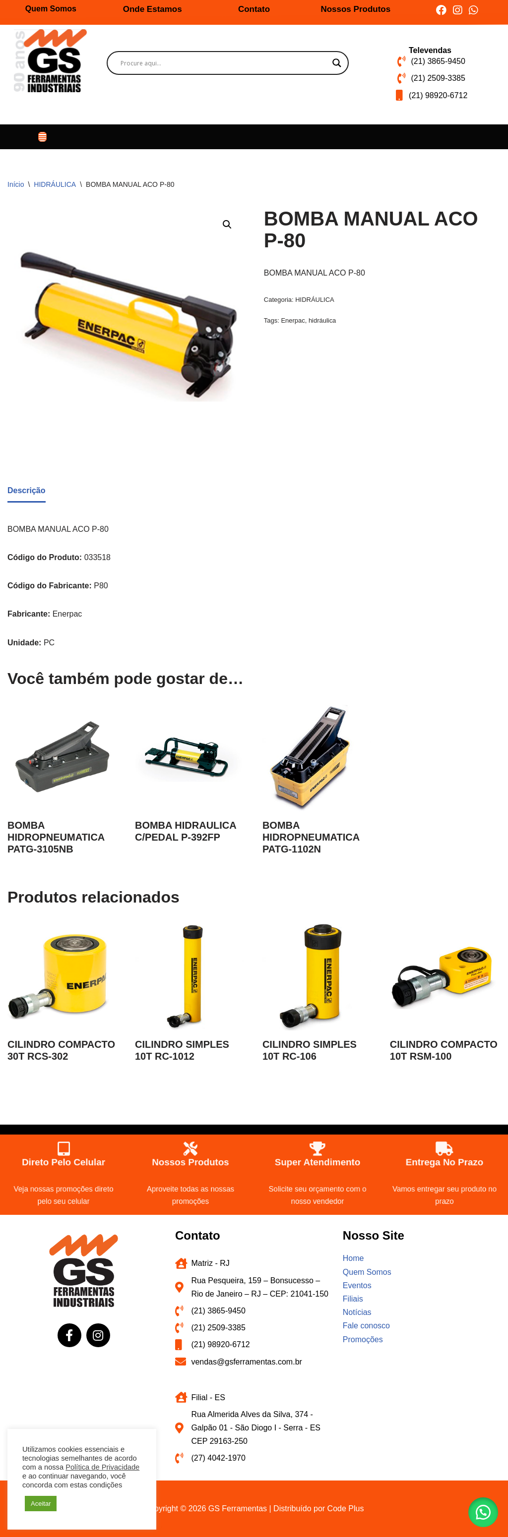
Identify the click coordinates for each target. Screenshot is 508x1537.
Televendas (430, 50)
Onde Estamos (152, 9)
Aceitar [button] (41, 1503)
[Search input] (223, 63)
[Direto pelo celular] (63, 1144)
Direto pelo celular (63, 1160)
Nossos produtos (190, 1160)
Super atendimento (317, 1160)
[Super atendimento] (317, 1144)
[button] (42, 137)
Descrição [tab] (26, 490)
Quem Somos (50, 8)
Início (15, 184)
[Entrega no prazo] (444, 1144)
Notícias (357, 1312)
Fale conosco (366, 1325)
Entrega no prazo (444, 1160)
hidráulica (322, 320)
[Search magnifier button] (337, 63)
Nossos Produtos (355, 9)
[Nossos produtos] (190, 1144)
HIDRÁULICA (55, 184)
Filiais (353, 1299)
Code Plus (345, 1508)
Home (353, 1258)
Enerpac (293, 320)
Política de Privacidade (102, 1467)
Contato (254, 9)
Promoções (363, 1339)
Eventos (357, 1285)
